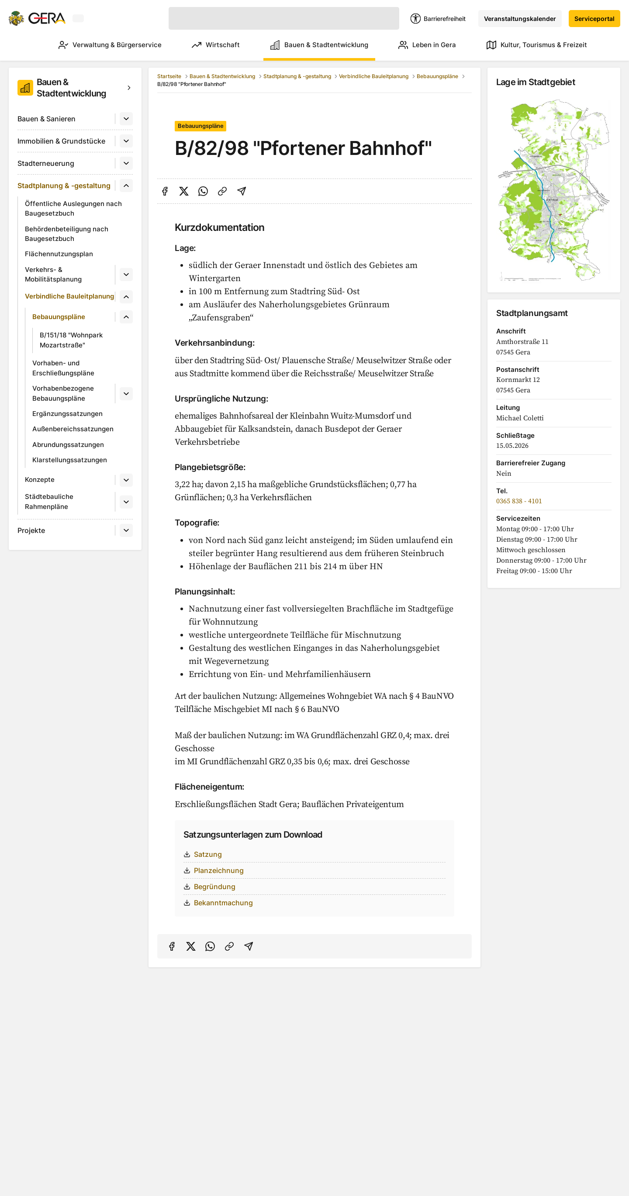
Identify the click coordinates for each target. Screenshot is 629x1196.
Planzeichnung (213, 870)
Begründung (209, 886)
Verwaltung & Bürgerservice (93, 45)
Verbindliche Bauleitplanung (69, 296)
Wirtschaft (204, 45)
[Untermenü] (126, 118)
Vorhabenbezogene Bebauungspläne (63, 393)
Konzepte (40, 479)
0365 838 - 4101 (519, 501)
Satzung (202, 854)
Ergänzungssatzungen (67, 413)
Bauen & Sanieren (46, 118)
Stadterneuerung (45, 163)
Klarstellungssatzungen (69, 460)
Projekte (31, 530)
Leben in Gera (423, 45)
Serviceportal (594, 18)
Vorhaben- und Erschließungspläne (63, 368)
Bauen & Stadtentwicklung (311, 45)
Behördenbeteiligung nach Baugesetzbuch (66, 234)
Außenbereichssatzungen (73, 429)
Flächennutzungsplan (59, 254)
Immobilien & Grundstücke (61, 141)
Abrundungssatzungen (68, 444)
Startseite (169, 76)
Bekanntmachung (218, 902)
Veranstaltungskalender (520, 18)
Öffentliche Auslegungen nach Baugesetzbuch (73, 208)
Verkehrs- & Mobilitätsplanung (53, 274)
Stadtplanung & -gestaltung (64, 185)
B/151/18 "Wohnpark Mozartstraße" (71, 340)
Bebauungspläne (58, 317)
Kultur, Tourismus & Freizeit (537, 45)
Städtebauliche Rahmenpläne (49, 501)
